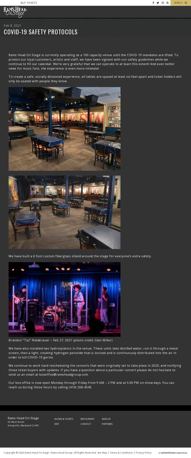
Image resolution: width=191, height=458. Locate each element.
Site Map (102, 452)
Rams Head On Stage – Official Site (15, 12)
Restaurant (87, 419)
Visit (56, 424)
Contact (86, 424)
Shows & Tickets (63, 419)
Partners (107, 424)
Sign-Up (106, 419)
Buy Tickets (29, 2)
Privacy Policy (143, 452)
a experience (173, 452)
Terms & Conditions (121, 452)
